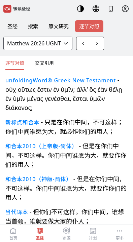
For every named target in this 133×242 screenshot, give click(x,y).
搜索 (33, 26)
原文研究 (58, 26)
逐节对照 (89, 26)
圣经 (12, 26)
